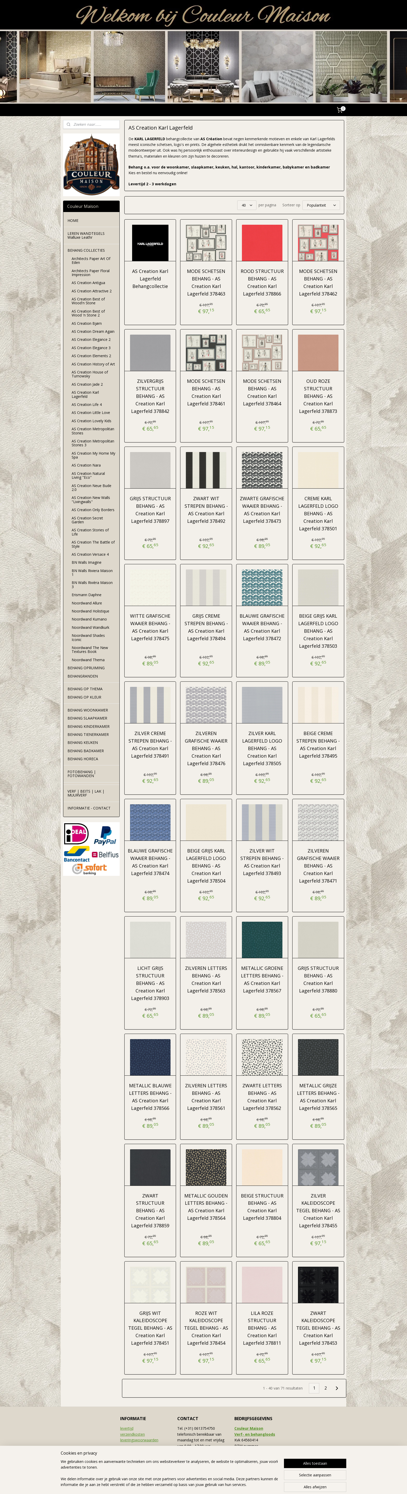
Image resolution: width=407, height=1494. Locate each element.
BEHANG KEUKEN (82, 742)
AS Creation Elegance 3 (91, 347)
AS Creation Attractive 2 (92, 290)
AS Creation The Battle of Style (93, 544)
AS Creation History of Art (93, 364)
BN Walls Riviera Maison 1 (92, 572)
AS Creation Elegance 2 (91, 339)
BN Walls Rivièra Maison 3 (92, 584)
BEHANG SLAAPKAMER (87, 718)
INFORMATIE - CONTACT (89, 808)
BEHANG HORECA (82, 758)
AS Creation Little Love (91, 412)
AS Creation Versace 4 (90, 554)
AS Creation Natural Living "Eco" (88, 475)
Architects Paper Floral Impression (91, 272)
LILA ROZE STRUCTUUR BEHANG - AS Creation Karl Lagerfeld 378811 (262, 1328)
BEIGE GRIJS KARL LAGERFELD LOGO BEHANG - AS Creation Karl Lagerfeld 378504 (206, 866)
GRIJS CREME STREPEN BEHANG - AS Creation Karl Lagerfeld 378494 (206, 627)
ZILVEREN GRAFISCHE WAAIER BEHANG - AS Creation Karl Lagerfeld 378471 (318, 866)
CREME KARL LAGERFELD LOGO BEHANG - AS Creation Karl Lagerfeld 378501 (318, 513)
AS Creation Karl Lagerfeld (85, 394)
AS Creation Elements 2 (91, 355)
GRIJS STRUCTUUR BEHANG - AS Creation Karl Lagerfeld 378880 (317, 979)
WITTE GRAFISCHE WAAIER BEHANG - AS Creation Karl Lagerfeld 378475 (150, 627)
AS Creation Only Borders (93, 509)
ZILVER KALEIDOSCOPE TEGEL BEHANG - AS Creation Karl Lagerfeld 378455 (318, 1211)
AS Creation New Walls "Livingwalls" (91, 499)
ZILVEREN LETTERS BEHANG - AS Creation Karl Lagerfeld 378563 (206, 979)
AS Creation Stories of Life (90, 531)
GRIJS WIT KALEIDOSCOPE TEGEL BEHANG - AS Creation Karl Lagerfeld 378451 (150, 1328)
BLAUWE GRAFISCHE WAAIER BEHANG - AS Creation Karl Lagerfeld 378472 (262, 627)
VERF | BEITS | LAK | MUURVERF (85, 793)
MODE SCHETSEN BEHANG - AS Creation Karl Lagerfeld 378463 (206, 282)
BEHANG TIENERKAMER (88, 734)
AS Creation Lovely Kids (91, 420)
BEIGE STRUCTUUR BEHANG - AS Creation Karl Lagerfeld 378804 (262, 1207)
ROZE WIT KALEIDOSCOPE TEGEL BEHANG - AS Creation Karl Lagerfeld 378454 (206, 1328)
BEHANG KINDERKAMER (88, 726)
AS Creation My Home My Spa (93, 455)
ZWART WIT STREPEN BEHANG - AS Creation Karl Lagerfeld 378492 (206, 509)
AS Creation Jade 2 (87, 384)
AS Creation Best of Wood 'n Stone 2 (88, 313)
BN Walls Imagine (86, 562)
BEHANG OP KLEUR (84, 697)
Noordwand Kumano (89, 619)
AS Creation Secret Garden (87, 520)
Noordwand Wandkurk (90, 627)
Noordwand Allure (87, 603)
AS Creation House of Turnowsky (90, 374)
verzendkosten (132, 1434)
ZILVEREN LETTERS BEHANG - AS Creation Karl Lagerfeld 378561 (206, 1096)
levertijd (126, 1428)
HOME (72, 220)
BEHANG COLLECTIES (86, 250)
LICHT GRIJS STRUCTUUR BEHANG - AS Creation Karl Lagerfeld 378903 (150, 983)
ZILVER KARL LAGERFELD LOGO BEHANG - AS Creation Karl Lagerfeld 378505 (262, 748)
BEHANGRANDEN (82, 676)
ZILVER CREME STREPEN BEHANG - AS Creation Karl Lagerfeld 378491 (150, 744)
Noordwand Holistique (90, 611)
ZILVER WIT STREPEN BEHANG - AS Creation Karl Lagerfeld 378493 (262, 862)
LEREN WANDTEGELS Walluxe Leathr (86, 235)
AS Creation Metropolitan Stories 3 (93, 443)
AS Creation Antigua (88, 282)
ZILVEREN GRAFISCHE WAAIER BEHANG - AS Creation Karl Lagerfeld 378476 (206, 748)
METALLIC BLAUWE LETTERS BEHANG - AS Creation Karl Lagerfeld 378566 (150, 1096)
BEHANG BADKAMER (85, 750)
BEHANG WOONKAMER (87, 710)
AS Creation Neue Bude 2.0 (91, 487)
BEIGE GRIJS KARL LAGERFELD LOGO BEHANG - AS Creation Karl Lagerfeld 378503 (318, 631)
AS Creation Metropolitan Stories (93, 430)
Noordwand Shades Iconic (88, 637)
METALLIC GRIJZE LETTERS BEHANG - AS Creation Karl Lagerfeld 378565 (318, 1096)
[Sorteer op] (321, 205)
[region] (169, 1473)
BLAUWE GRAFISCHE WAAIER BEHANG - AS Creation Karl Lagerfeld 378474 (150, 862)
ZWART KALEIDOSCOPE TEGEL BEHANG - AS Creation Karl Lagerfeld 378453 (318, 1328)
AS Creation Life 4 (87, 404)
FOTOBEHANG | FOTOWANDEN (81, 773)
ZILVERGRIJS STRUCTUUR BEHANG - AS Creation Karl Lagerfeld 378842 (150, 396)
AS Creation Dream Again (93, 331)
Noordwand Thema (88, 659)
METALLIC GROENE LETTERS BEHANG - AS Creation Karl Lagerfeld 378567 (262, 979)
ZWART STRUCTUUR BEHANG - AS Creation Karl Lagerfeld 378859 (150, 1211)
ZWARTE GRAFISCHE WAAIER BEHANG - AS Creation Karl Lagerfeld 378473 (262, 509)
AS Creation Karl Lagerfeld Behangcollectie (150, 278)
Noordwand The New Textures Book (90, 649)
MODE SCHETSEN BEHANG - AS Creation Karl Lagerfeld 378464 (262, 392)
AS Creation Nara (86, 465)
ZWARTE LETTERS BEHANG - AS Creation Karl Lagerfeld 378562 (262, 1096)
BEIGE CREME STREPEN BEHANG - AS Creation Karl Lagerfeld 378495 (318, 744)
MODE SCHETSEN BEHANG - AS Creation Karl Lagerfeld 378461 (206, 392)
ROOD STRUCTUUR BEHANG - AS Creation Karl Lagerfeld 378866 (262, 282)
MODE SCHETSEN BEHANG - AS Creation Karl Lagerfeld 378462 (318, 282)
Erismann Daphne (86, 594)
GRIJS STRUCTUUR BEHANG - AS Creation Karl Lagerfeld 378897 (150, 509)
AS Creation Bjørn (87, 323)
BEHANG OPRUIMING (86, 667)
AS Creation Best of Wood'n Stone (88, 301)
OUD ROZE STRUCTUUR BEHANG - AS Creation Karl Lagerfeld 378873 (318, 396)
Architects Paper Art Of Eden (91, 260)
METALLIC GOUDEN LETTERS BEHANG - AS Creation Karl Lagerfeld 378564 (206, 1207)
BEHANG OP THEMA (85, 688)
